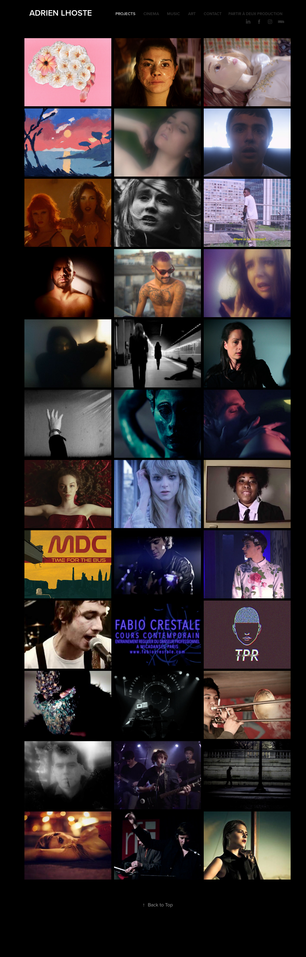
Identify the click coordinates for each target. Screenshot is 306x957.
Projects (125, 13)
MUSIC (173, 13)
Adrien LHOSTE (60, 13)
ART (192, 13)
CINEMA (151, 13)
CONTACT (213, 13)
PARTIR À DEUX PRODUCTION (255, 13)
